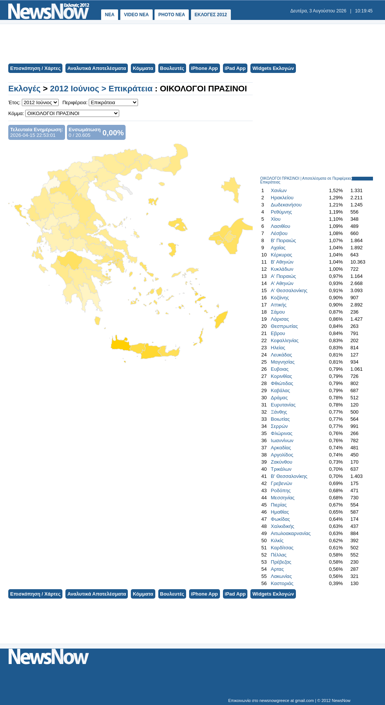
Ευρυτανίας (283, 405)
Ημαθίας (280, 512)
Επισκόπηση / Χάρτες (35, 68)
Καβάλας (280, 390)
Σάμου (278, 312)
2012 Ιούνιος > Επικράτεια (101, 88)
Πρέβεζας (281, 562)
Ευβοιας (279, 369)
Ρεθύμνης (281, 212)
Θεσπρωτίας (284, 326)
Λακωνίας (281, 576)
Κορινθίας (281, 376)
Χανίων (278, 190)
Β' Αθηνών (282, 262)
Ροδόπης (281, 490)
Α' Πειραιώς (283, 276)
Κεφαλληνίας (285, 340)
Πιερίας (278, 505)
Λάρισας (280, 319)
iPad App (235, 68)
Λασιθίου (280, 226)
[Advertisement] (192, 43)
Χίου (275, 219)
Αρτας (277, 569)
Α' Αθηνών (282, 283)
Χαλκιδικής (282, 526)
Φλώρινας (281, 433)
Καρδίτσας (282, 547)
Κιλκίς (277, 540)
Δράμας (279, 397)
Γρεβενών (281, 483)
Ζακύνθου (281, 462)
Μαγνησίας (282, 362)
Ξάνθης (279, 412)
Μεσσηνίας (282, 497)
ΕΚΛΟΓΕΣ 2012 (211, 14)
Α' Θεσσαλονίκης (289, 290)
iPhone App (204, 68)
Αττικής (278, 305)
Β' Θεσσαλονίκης (289, 476)
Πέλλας (278, 555)
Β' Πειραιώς (283, 240)
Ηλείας (278, 347)
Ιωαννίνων (282, 440)
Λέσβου (279, 233)
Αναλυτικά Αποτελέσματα (96, 68)
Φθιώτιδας (282, 383)
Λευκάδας (281, 355)
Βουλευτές (172, 68)
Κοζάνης (280, 297)
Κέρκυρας (281, 255)
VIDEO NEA (136, 14)
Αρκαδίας (281, 447)
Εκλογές (24, 88)
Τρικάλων (281, 469)
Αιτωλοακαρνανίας (291, 533)
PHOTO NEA (171, 14)
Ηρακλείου (282, 197)
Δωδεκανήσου (286, 205)
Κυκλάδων (282, 269)
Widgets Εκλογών (273, 68)
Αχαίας (278, 247)
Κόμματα (143, 68)
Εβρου (278, 333)
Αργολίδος (282, 455)
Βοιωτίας (280, 419)
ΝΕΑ (109, 14)
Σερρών (279, 426)
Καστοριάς (282, 583)
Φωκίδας (280, 519)
